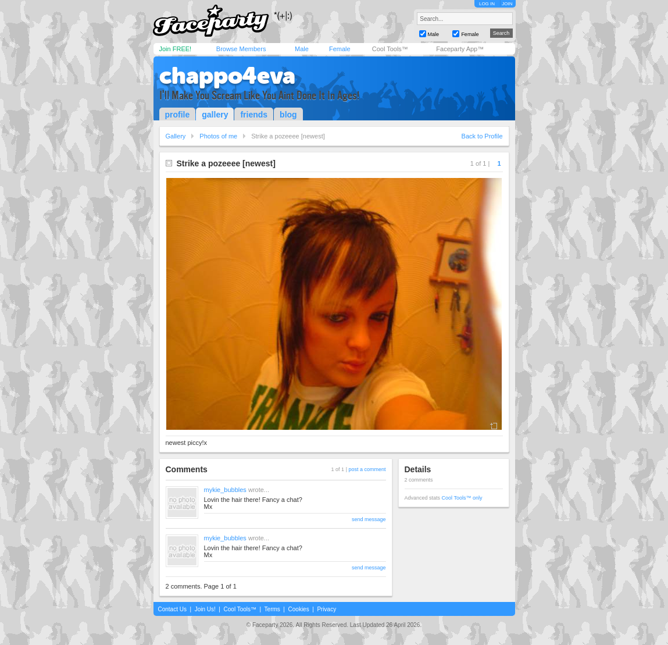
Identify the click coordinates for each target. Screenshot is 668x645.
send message (369, 519)
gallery (215, 114)
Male (302, 48)
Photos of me (218, 136)
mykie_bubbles (225, 489)
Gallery (176, 136)
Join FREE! (175, 48)
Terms (272, 609)
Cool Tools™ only (462, 498)
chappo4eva (227, 75)
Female (340, 48)
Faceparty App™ (460, 48)
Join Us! (205, 609)
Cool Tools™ (390, 48)
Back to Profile (482, 136)
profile (177, 114)
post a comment (366, 469)
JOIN (507, 3)
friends (253, 114)
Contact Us (172, 609)
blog (288, 114)
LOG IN (487, 3)
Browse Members (241, 48)
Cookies (298, 609)
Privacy (326, 609)
